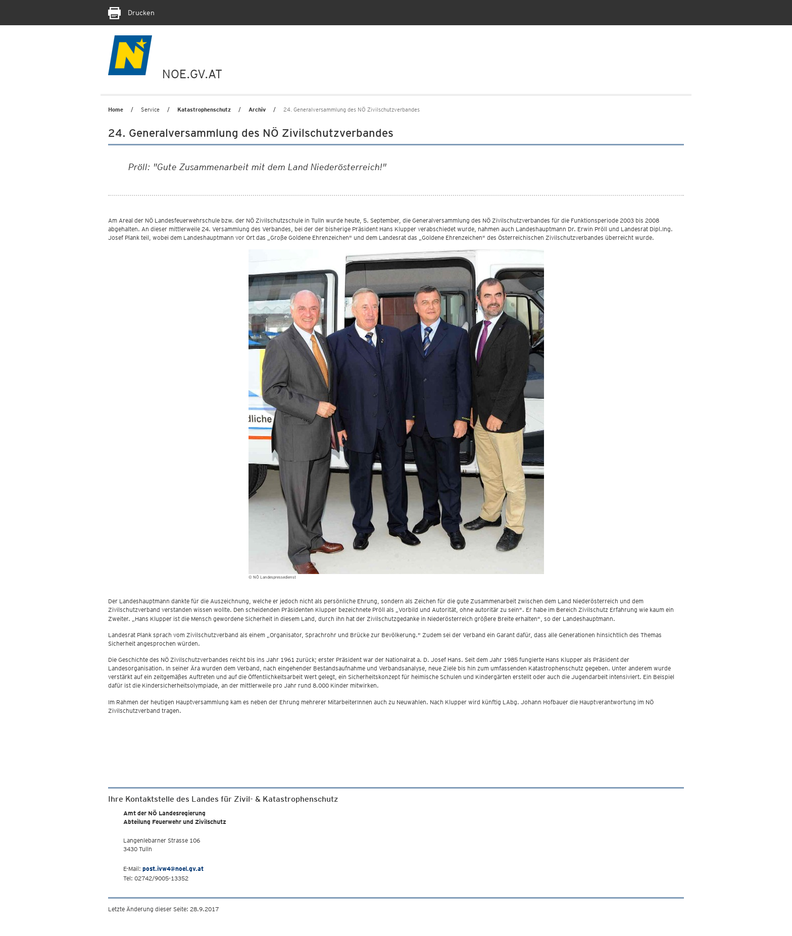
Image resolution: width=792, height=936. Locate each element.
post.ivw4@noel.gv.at (173, 868)
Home (115, 109)
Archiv (257, 109)
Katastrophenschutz (204, 109)
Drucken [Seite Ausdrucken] (131, 13)
